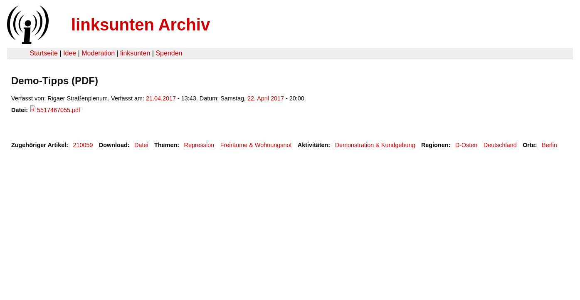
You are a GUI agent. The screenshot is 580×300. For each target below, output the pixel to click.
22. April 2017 (265, 98)
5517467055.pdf (58, 110)
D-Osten (466, 145)
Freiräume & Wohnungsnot (256, 145)
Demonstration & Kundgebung (375, 145)
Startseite (44, 53)
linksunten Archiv (140, 24)
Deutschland (500, 145)
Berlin (549, 145)
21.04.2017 (161, 98)
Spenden (168, 53)
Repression (199, 145)
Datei (141, 145)
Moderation (98, 53)
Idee (69, 53)
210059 (83, 145)
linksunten (135, 53)
